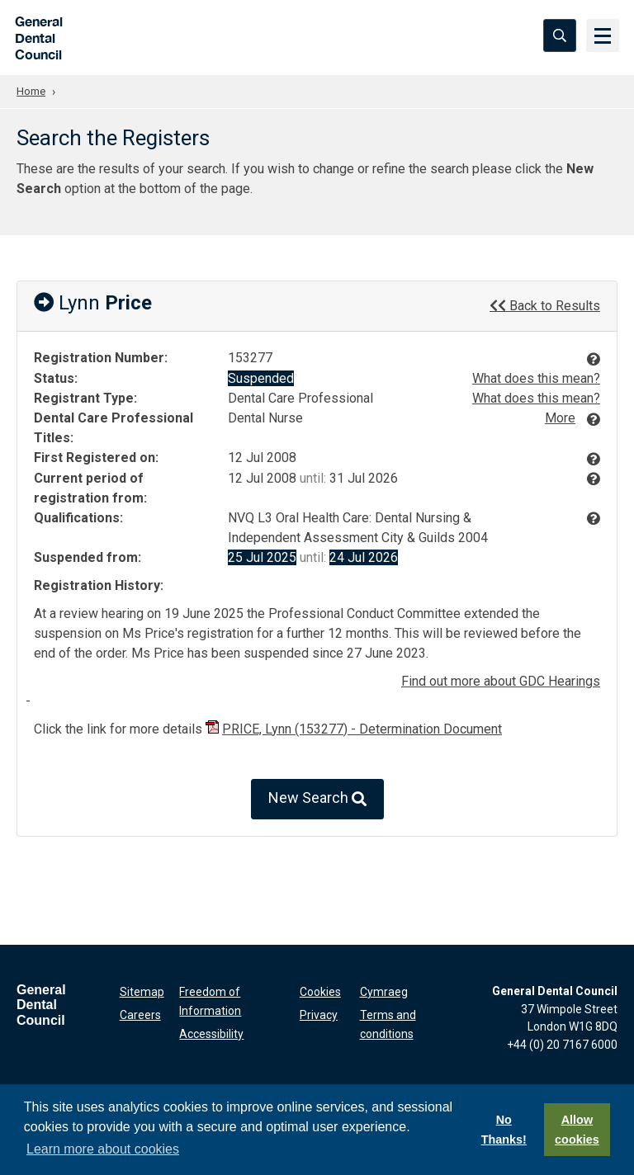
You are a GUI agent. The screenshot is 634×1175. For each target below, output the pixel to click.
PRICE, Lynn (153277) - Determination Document (362, 728)
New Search (317, 798)
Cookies (320, 990)
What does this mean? (536, 377)
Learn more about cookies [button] (102, 1149)
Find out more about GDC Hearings (500, 680)
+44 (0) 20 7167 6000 (562, 1043)
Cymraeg (384, 990)
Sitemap (142, 990)
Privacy (319, 1012)
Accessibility (211, 1029)
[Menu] (600, 37)
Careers (140, 1012)
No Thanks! (504, 1129)
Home (32, 90)
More (560, 417)
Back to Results (545, 304)
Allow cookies (577, 1129)
